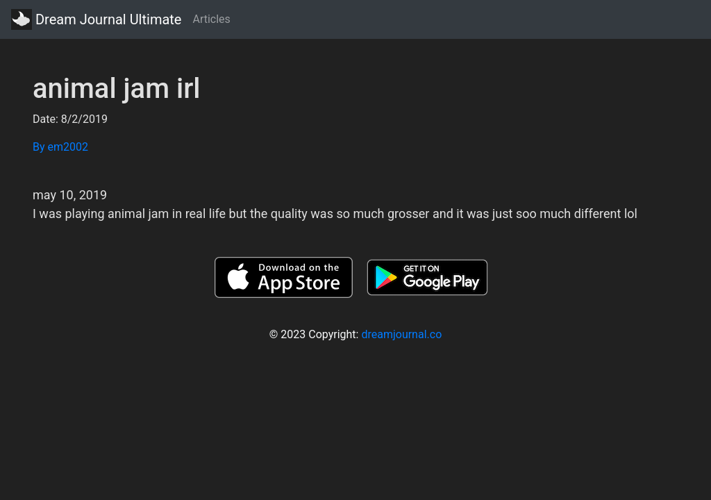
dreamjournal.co (401, 334)
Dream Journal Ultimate (96, 19)
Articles (211, 19)
